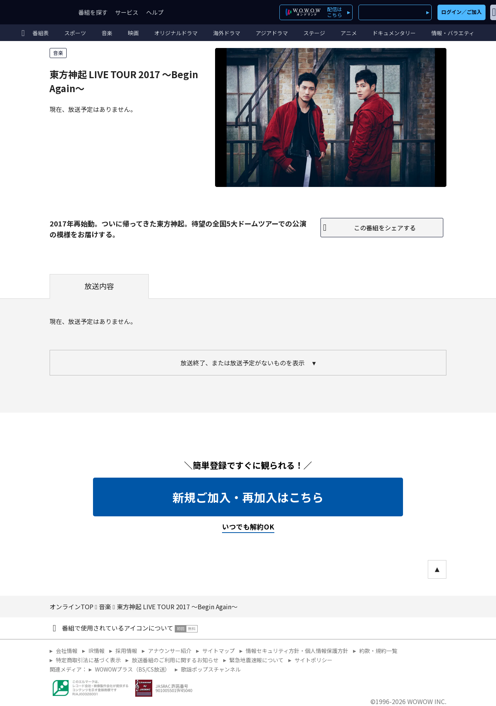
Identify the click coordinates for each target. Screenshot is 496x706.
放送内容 (99, 286)
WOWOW (34, 12)
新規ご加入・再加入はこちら (248, 497)
